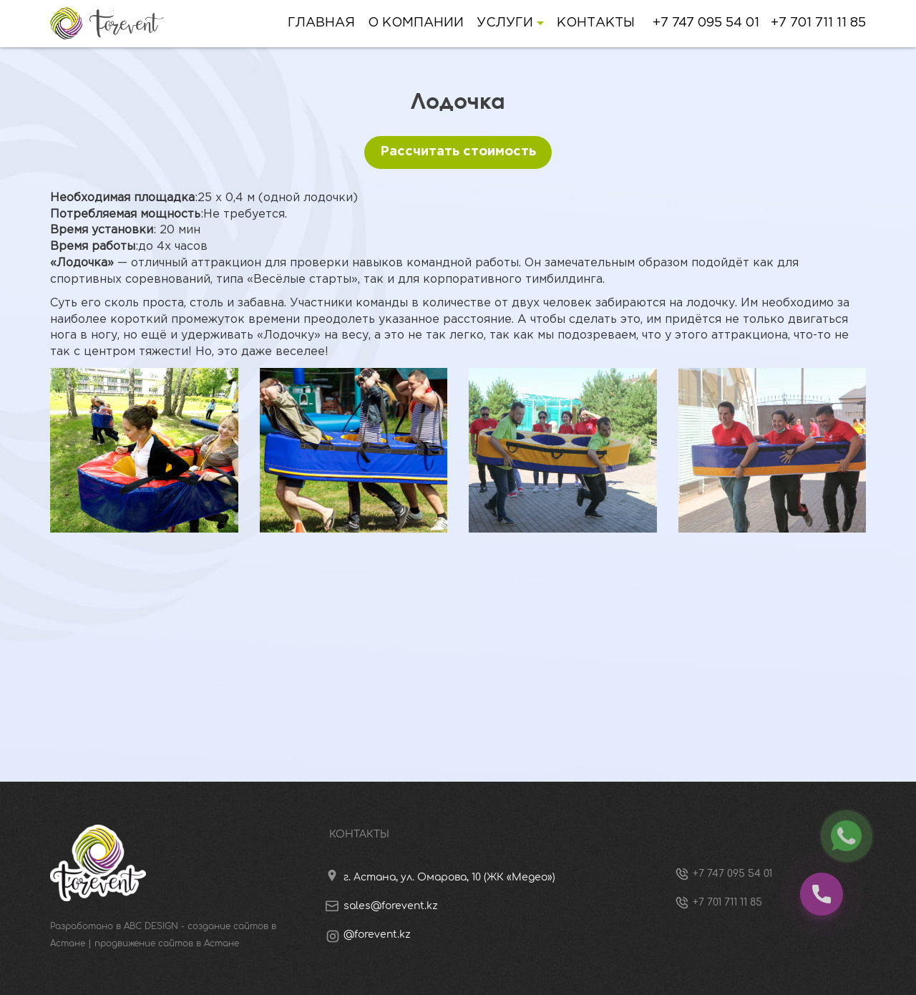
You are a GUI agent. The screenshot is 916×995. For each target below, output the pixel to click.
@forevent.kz (377, 934)
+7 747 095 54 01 (706, 23)
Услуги (510, 23)
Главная (321, 23)
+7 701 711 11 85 (818, 23)
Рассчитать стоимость (458, 151)
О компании (416, 23)
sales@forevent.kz (391, 906)
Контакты (596, 23)
